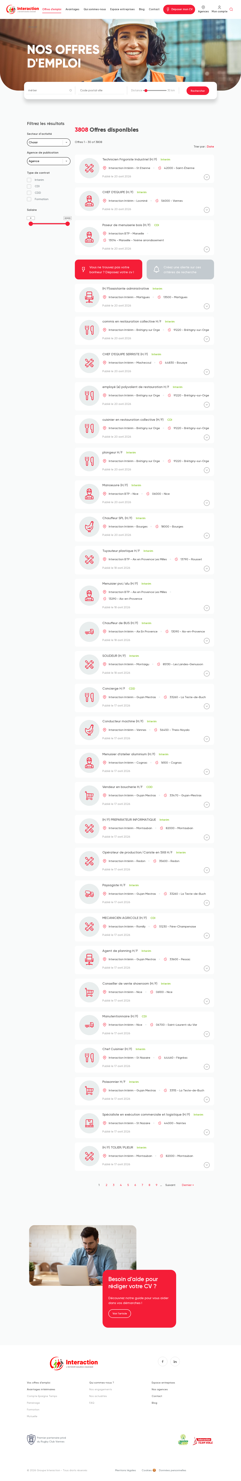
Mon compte (220, 11)
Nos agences (160, 1389)
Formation (33, 1409)
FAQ (91, 1402)
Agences (203, 11)
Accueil (32, 26)
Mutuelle (32, 1416)
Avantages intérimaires (41, 1389)
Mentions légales (125, 1470)
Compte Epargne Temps (42, 1395)
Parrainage (33, 1402)
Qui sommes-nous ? (101, 1382)
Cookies (147, 1470)
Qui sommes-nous (95, 9)
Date (210, 146)
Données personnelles (172, 1470)
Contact (154, 9)
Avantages (72, 9)
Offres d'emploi (51, 9)
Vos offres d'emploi (38, 1382)
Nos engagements (100, 1389)
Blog (141, 9)
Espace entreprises (122, 9)
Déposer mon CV (182, 9)
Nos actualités (98, 1395)
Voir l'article (120, 1313)
